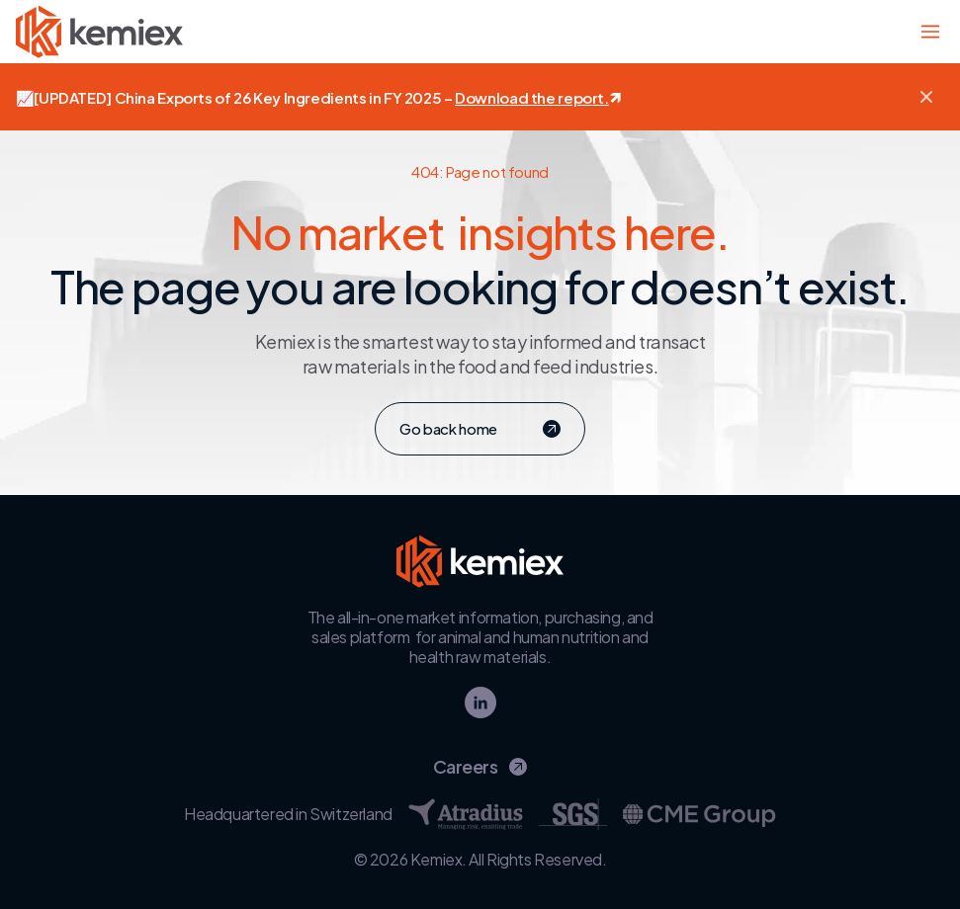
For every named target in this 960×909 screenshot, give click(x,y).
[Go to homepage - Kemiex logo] (99, 31)
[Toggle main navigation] (930, 31)
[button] (926, 97)
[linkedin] (480, 702)
